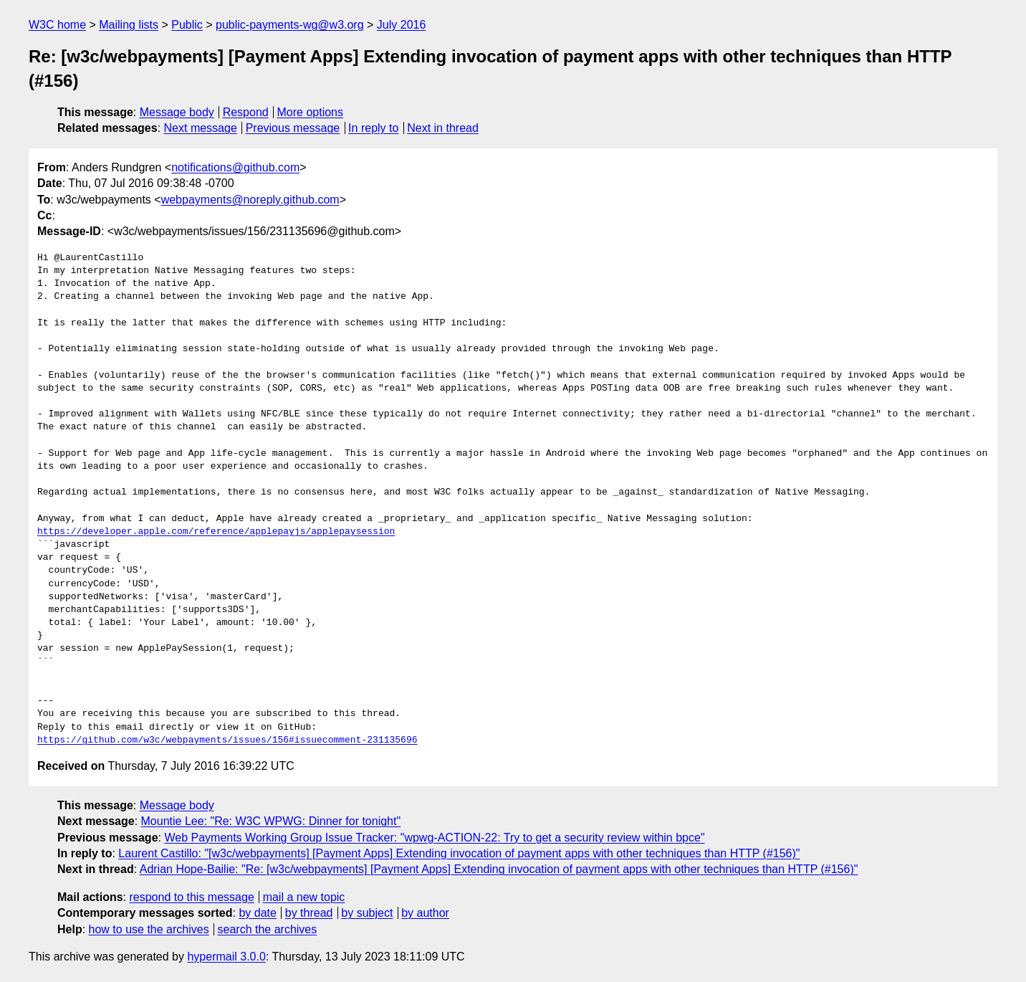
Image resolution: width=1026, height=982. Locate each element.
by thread (309, 913)
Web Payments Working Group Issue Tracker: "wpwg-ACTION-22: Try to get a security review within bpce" (434, 837)
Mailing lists (128, 25)
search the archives (267, 929)
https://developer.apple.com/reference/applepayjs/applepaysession (216, 531)
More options (310, 112)
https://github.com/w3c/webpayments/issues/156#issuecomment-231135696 (227, 740)
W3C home (57, 25)
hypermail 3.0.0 (226, 956)
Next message (200, 128)
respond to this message (191, 897)
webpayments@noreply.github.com (250, 200)
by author (425, 913)
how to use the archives (149, 929)
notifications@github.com (235, 167)
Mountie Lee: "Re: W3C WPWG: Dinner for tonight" (271, 821)
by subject (367, 913)
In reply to (373, 128)
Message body (177, 112)
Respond (246, 112)
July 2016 (401, 25)
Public (187, 25)
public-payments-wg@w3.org (290, 25)
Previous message (293, 128)
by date (257, 913)
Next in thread (443, 128)
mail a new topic (304, 897)
